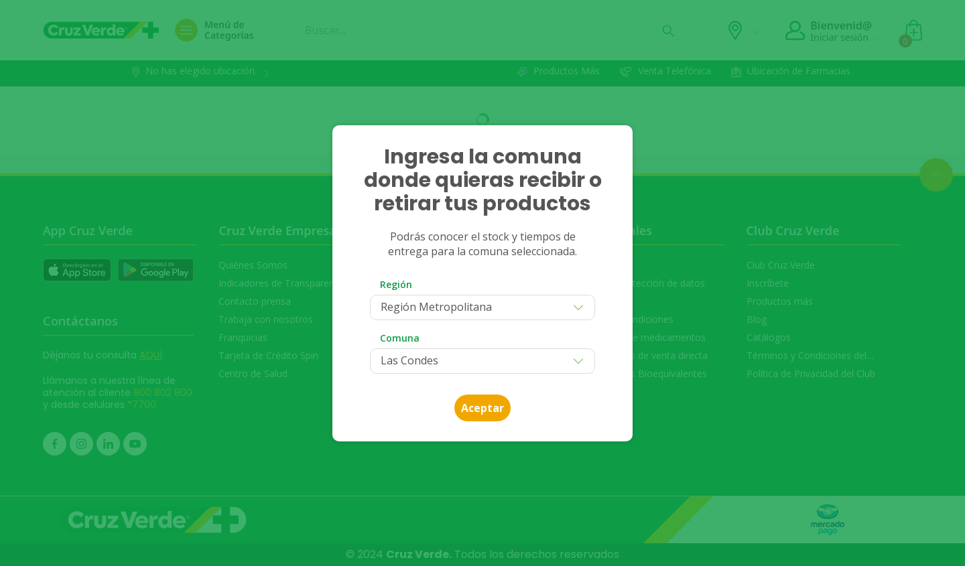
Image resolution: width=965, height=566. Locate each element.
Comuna (400, 338)
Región (396, 284)
